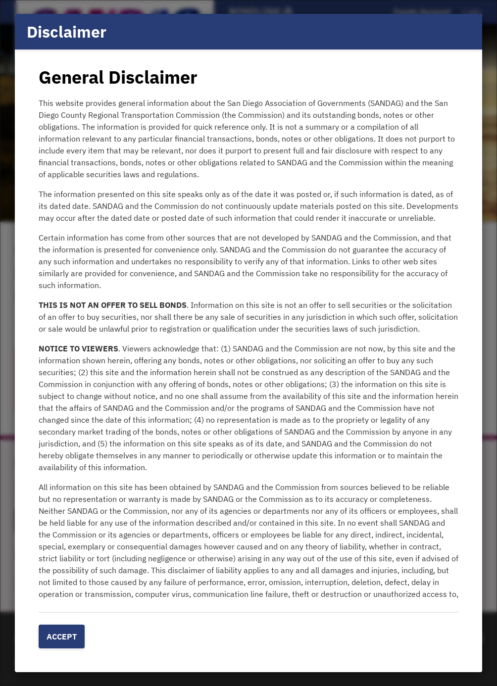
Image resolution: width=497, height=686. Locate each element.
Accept (62, 636)
